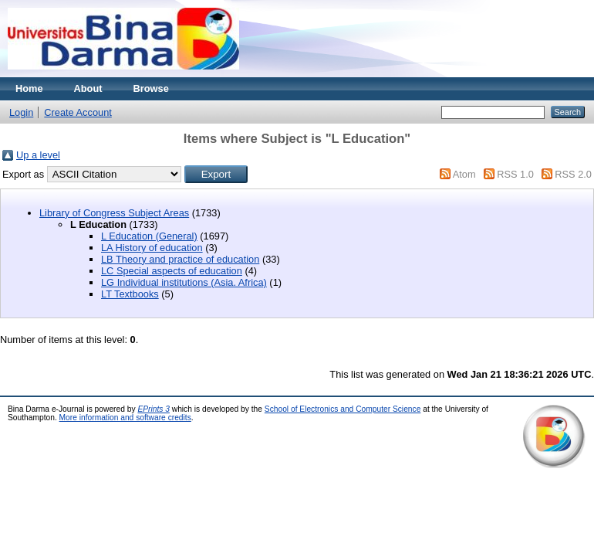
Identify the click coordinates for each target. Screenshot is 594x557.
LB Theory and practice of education (180, 259)
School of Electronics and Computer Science (343, 409)
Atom (464, 174)
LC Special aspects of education (171, 271)
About (88, 88)
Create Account (78, 112)
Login (21, 112)
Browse (151, 88)
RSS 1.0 (515, 174)
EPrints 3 (153, 409)
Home (29, 88)
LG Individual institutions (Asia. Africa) (184, 282)
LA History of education (152, 247)
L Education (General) (149, 236)
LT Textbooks (130, 294)
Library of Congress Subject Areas (114, 213)
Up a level (38, 155)
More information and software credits (125, 417)
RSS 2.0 (573, 174)
